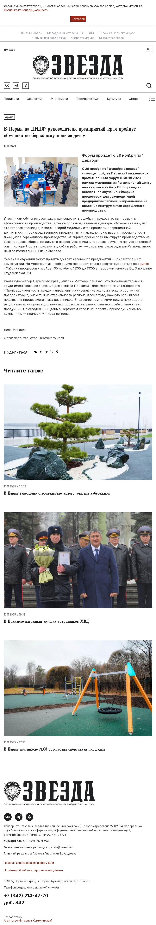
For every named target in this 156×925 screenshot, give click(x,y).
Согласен (78, 19)
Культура (114, 98)
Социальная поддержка (49, 38)
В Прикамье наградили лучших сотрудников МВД (46, 621)
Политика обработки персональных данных (33, 870)
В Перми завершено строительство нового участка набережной (57, 493)
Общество (35, 98)
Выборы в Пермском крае (117, 33)
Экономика (59, 98)
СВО (91, 33)
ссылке (143, 263)
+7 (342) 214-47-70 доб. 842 (26, 899)
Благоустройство (111, 38)
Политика (11, 98)
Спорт (134, 98)
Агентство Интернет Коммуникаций (28, 920)
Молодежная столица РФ (65, 33)
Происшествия (87, 98)
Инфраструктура (82, 38)
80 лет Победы (31, 33)
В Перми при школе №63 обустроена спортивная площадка (54, 749)
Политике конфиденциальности (26, 10)
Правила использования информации (29, 862)
